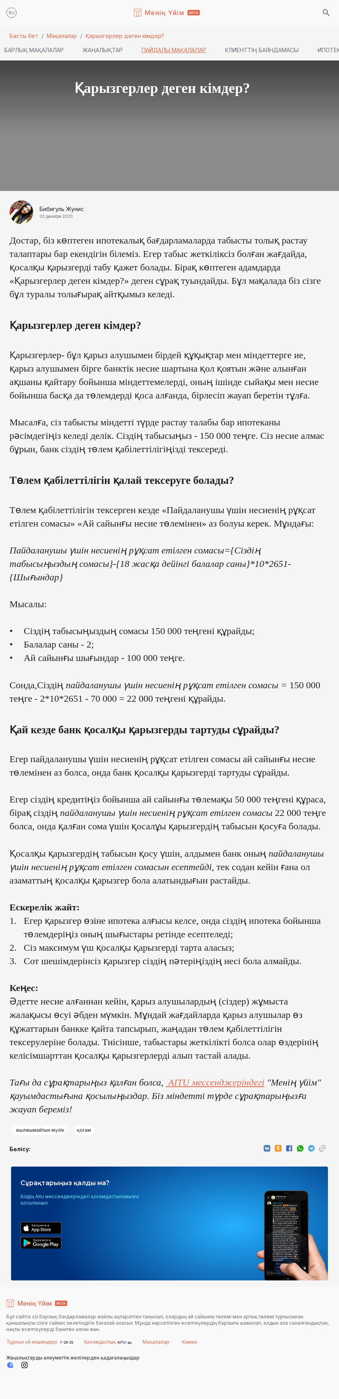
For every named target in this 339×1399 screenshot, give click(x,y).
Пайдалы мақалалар (174, 50)
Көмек (189, 1342)
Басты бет (23, 35)
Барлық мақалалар (34, 50)
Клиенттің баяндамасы (262, 50)
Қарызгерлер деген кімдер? (124, 35)
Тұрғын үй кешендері (32, 1342)
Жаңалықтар (103, 50)
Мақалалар (62, 35)
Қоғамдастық (100, 1342)
